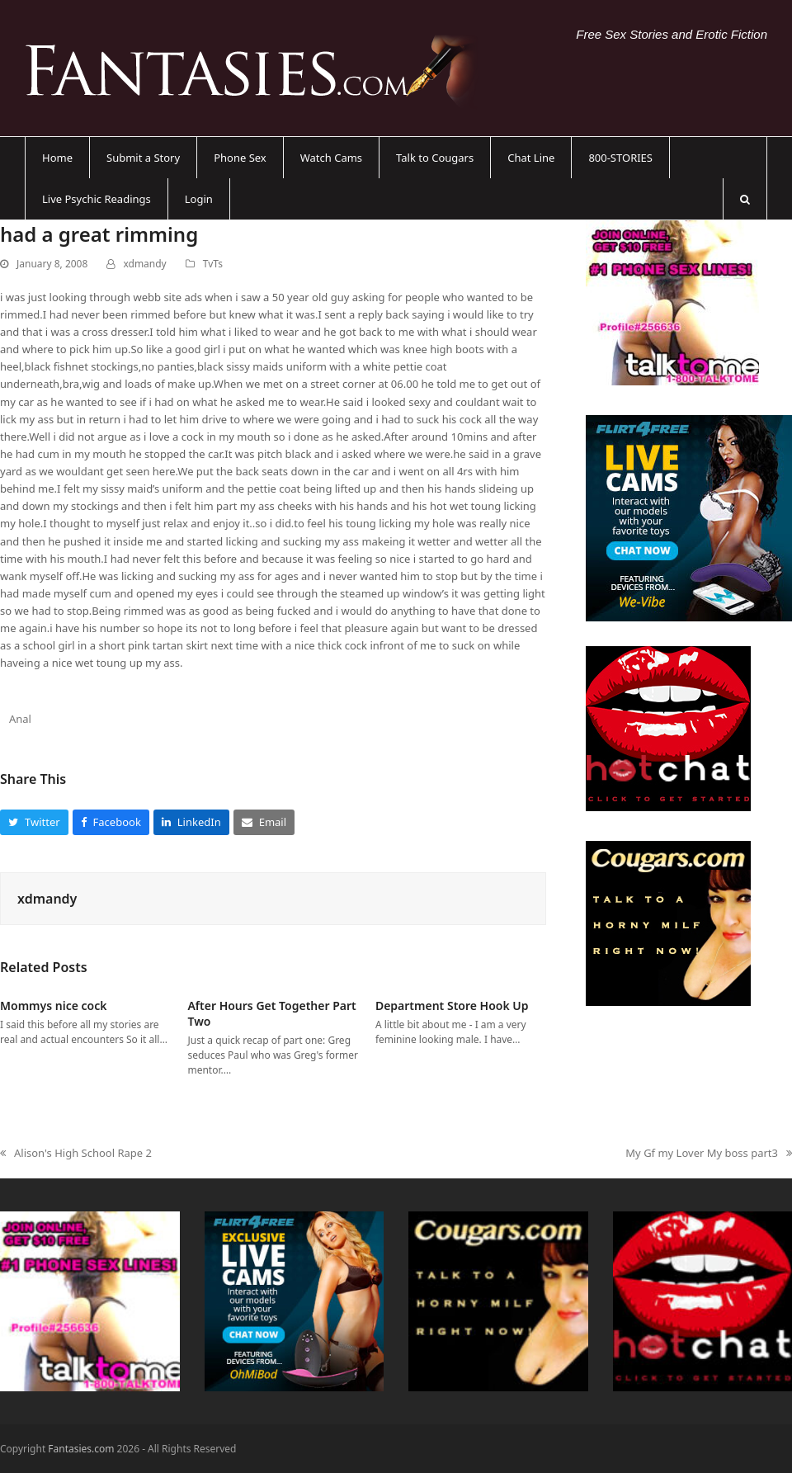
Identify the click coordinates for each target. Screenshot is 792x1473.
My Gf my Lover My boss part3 (708, 1153)
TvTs (213, 264)
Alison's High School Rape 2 (76, 1153)
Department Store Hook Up (452, 1005)
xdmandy (144, 264)
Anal (20, 718)
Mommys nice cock (53, 1005)
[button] (745, 199)
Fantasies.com (81, 1449)
